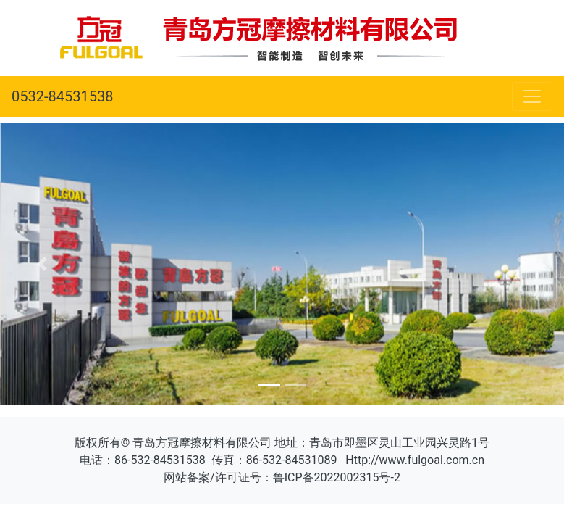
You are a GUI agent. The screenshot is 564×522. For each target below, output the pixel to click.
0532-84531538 (62, 96)
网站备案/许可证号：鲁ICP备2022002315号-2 (282, 477)
